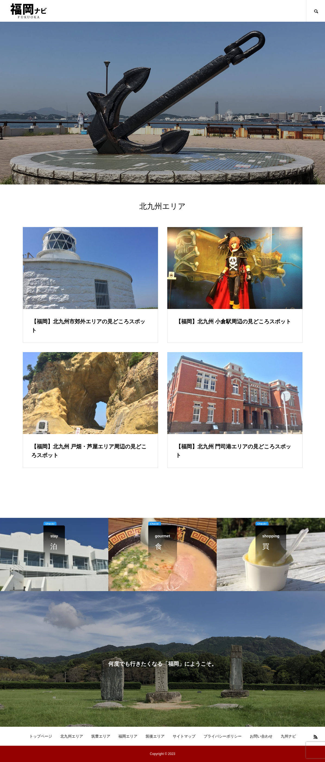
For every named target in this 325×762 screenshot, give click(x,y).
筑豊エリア (100, 736)
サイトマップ (184, 736)
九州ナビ (288, 736)
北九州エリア (71, 736)
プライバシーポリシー (223, 736)
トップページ (40, 736)
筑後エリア (155, 736)
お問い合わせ (261, 736)
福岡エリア (127, 736)
